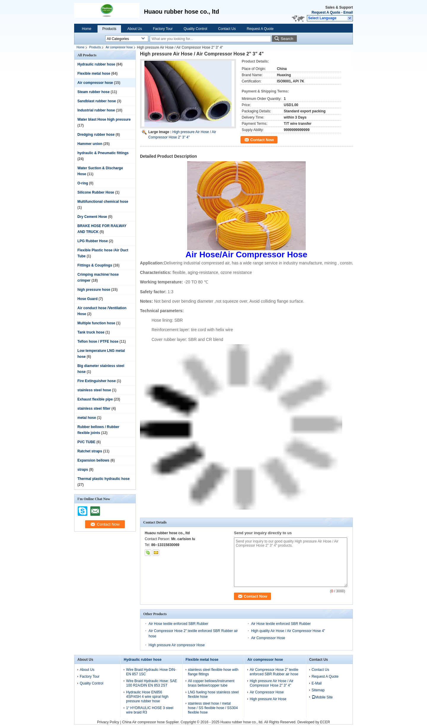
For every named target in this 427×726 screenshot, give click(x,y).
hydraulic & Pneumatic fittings (103, 153)
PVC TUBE (86, 442)
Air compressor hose (119, 47)
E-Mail (317, 683)
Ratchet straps (89, 451)
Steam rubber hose (93, 92)
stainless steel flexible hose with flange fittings (213, 672)
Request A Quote (326, 12)
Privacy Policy (108, 722)
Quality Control (195, 29)
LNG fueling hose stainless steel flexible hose (213, 694)
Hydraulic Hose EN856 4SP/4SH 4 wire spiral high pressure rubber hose (147, 696)
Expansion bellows (93, 460)
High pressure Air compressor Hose (177, 645)
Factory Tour (163, 29)
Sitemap (318, 690)
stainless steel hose (94, 390)
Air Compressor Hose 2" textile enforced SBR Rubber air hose (274, 672)
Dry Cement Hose (92, 217)
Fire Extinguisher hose (96, 381)
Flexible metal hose (93, 73)
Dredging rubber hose (95, 135)
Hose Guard (87, 299)
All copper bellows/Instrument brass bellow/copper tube (211, 683)
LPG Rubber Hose (92, 241)
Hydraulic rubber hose (96, 64)
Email (348, 12)
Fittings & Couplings (94, 265)
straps (82, 469)
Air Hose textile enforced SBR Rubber (178, 624)
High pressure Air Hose (268, 699)
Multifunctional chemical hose (102, 202)
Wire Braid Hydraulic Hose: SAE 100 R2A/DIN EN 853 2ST (151, 683)
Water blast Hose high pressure (104, 119)
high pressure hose (93, 290)
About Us (134, 29)
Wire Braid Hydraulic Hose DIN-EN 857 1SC (151, 672)
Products (109, 29)
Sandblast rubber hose (96, 101)
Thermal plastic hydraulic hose (103, 479)
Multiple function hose (96, 323)
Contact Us (227, 29)
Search (287, 38)
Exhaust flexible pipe (95, 399)
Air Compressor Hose (268, 638)
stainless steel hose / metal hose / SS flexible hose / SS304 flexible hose (213, 707)
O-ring (82, 183)
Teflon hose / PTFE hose (97, 341)
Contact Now (262, 140)
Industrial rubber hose (96, 110)
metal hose (86, 418)
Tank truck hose (90, 332)
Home (86, 29)
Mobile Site (322, 697)
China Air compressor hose (143, 722)
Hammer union (89, 144)
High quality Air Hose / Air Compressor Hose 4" (288, 631)
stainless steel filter (93, 408)
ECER (325, 722)
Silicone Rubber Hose (95, 192)
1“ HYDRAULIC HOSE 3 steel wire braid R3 (149, 710)
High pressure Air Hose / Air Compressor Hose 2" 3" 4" (271, 683)
